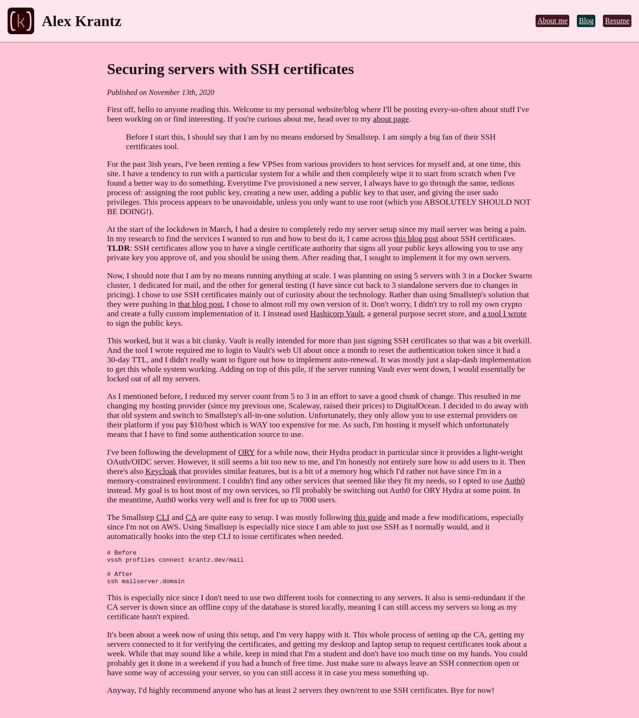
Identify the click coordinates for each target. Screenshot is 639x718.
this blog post (416, 238)
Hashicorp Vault (336, 313)
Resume (617, 21)
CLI (162, 517)
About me (552, 21)
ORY (246, 452)
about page (391, 118)
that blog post (200, 304)
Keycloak (161, 471)
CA (190, 517)
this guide (370, 517)
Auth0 (514, 480)
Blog (586, 21)
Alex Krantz (81, 20)
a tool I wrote (504, 313)
